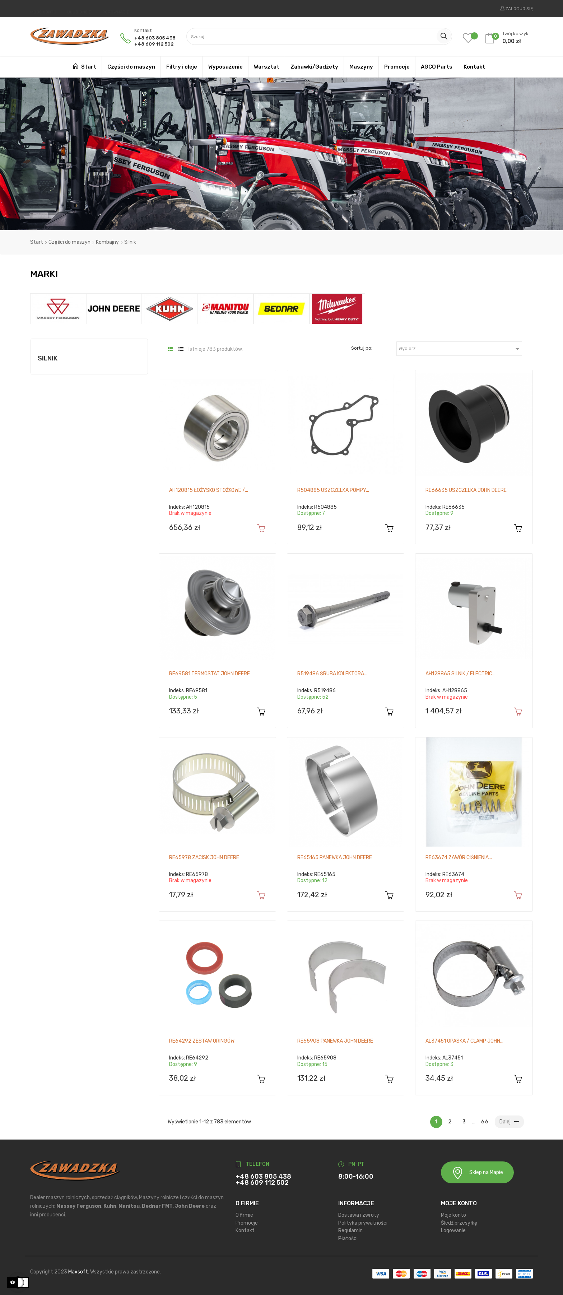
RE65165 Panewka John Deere (334, 857)
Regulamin (350, 1231)
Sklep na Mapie (477, 1172)
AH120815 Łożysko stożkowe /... (208, 490)
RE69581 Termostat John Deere (209, 674)
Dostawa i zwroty (358, 1215)
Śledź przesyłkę (459, 1223)
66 (485, 1122)
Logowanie (453, 1231)
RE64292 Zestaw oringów (201, 1041)
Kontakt (245, 1231)
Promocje (247, 1223)
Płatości (348, 1238)
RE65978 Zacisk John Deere (204, 857)
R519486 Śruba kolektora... (332, 674)
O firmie (244, 1215)
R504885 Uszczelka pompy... (333, 490)
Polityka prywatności (362, 1223)
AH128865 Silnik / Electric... (460, 674)
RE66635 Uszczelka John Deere (466, 490)
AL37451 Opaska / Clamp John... (464, 1041)
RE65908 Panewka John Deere (335, 1041)
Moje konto (453, 1215)
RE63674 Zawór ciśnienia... (458, 857)
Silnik (47, 358)
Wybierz (460, 349)
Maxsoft (78, 1272)
